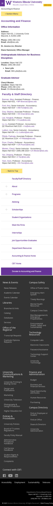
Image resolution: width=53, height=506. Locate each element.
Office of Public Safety (39, 288)
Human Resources (38, 397)
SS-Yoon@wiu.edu (25, 163)
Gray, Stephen (8, 112)
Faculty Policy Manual (13, 435)
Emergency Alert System (37, 294)
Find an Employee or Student (39, 414)
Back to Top (11, 171)
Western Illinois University (27, 2)
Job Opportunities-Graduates (24, 240)
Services (7, 322)
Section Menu (11, 14)
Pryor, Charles (8, 142)
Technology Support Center (39, 355)
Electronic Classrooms (39, 345)
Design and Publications (9, 389)
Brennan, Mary (8, 99)
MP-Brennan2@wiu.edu (27, 102)
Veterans (46, 482)
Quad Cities (24, 5)
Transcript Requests (12, 335)
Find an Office (36, 419)
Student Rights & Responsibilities (11, 456)
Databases (8, 318)
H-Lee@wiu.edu (23, 120)
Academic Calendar (12, 293)
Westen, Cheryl (8, 149)
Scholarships (17, 210)
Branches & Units (11, 308)
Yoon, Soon (6, 161)
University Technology (35, 362)
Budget (33, 380)
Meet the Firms (18, 225)
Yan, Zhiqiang (7, 155)
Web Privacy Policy (47, 503)
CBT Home (16, 263)
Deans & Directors (38, 424)
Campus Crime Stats (39, 310)
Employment (19, 482)
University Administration (36, 430)
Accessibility (6, 482)
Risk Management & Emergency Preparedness (39, 317)
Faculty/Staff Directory (21, 179)
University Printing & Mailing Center (13, 383)
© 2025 (4, 503)
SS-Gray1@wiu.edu (26, 114)
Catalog (7, 313)
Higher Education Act (13, 411)
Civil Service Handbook (9, 449)
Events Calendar (11, 297)
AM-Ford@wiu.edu (25, 108)
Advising (15, 202)
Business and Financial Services (37, 385)
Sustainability (34, 482)
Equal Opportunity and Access (38, 392)
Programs (16, 194)
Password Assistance (39, 349)
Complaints (9, 461)
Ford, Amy (6, 106)
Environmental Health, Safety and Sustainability (38, 325)
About (14, 186)
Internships (17, 233)
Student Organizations (21, 217)
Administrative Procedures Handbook (10, 442)
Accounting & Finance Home (24, 256)
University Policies (11, 424)
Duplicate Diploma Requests (12, 341)
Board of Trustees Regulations (12, 429)
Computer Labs (37, 340)
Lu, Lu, (5, 124)
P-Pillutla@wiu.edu (28, 139)
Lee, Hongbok (7, 118)
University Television (13, 399)
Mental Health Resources (36, 305)
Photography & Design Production (12, 405)
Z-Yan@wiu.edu (23, 157)
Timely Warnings (37, 299)
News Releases (10, 288)
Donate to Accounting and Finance (26, 271)
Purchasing (35, 402)
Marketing (8, 395)
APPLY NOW (47, 5)
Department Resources (22, 248)
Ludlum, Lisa (7, 130)
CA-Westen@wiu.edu (39, 151)
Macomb (16, 5)
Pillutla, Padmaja (9, 136)
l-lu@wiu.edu (29, 126)
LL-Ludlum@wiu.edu (24, 132)
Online (31, 5)
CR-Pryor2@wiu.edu (26, 145)
